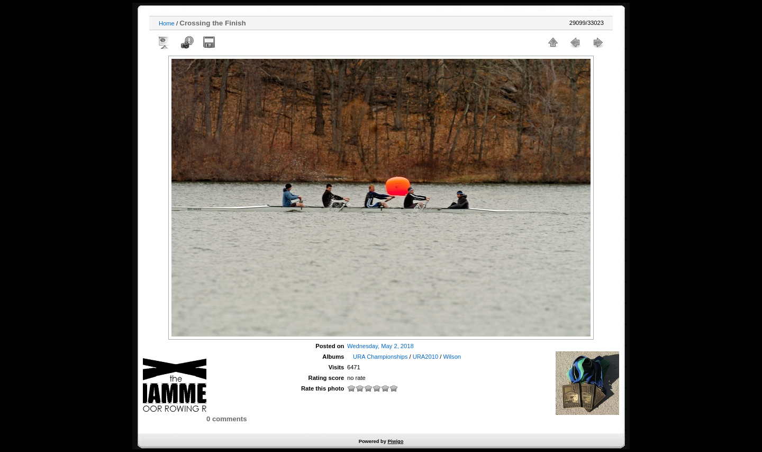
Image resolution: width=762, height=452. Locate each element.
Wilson (452, 356)
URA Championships (380, 356)
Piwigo (395, 441)
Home (167, 23)
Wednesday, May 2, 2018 (380, 346)
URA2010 (426, 356)
